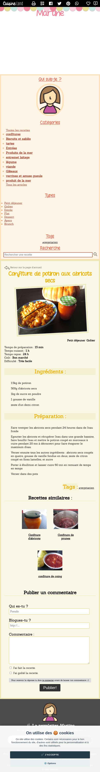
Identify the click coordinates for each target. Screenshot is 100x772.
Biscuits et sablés (18, 139)
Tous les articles (16, 184)
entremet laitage (18, 157)
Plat (6, 213)
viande (11, 167)
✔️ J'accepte (50, 754)
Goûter (8, 206)
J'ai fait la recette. (22, 668)
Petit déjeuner (13, 203)
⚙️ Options (50, 763)
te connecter (48, 680)
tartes (10, 143)
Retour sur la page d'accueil (26, 267)
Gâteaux (11, 171)
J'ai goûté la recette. (24, 673)
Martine (50, 13)
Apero (8, 220)
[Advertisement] (50, 48)
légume (11, 162)
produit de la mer (18, 180)
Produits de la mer (19, 153)
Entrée (8, 210)
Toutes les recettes (18, 130)
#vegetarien (50, 242)
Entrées (11, 148)
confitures (13, 134)
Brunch (9, 224)
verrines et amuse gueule (24, 176)
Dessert (9, 217)
